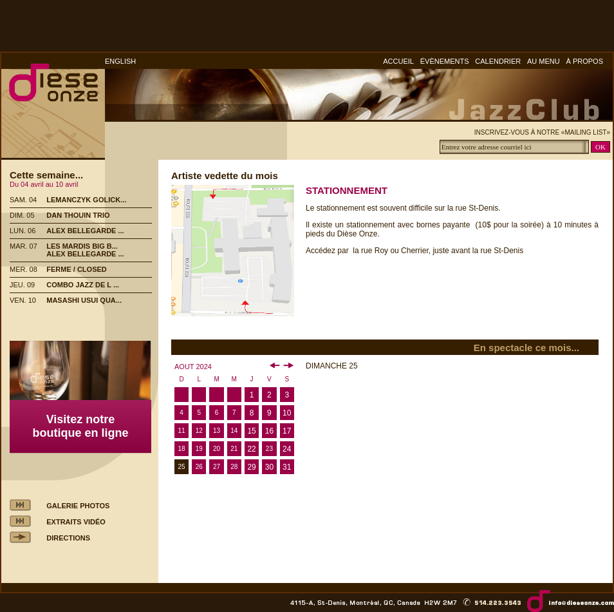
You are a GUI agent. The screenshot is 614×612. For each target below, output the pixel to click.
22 (251, 449)
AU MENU (543, 61)
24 (287, 449)
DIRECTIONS (68, 538)
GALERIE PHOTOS (77, 506)
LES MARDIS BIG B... (82, 246)
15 (251, 430)
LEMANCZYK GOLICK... (86, 200)
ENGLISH (120, 61)
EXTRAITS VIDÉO (76, 522)
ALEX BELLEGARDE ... (85, 230)
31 (287, 467)
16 (269, 430)
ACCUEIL (398, 61)
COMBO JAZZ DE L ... (82, 285)
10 (287, 412)
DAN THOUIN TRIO (77, 215)
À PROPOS (584, 61)
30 (269, 467)
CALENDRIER (498, 61)
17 (287, 430)
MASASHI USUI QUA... (84, 300)
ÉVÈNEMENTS (444, 61)
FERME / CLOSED (76, 269)
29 (251, 467)
